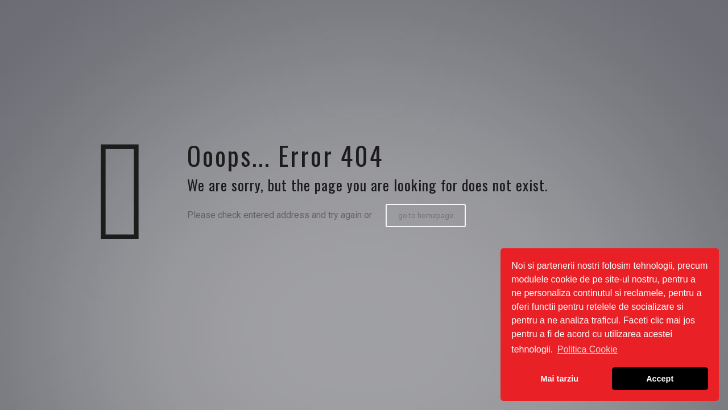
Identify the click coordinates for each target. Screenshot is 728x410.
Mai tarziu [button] (559, 378)
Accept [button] (659, 378)
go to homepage (425, 215)
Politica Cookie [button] (587, 349)
